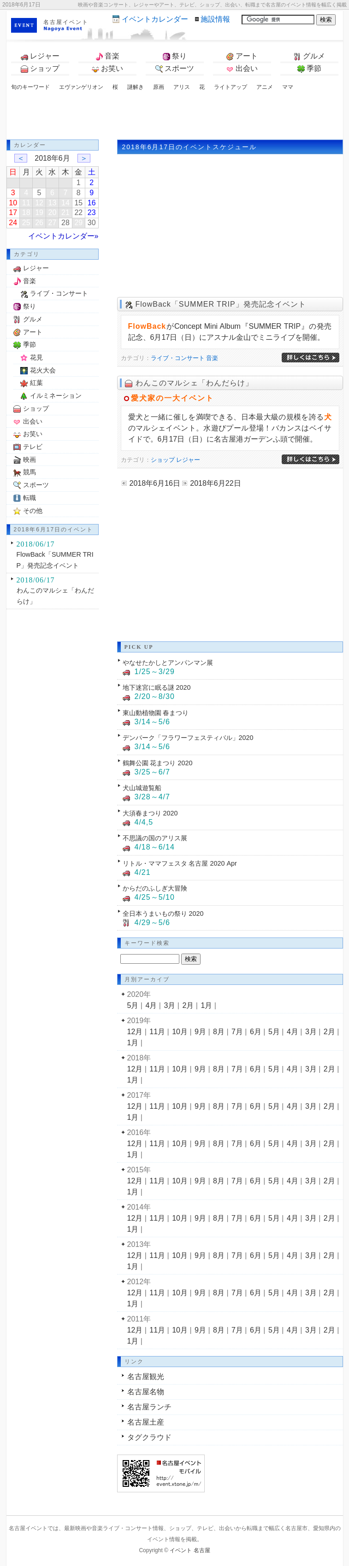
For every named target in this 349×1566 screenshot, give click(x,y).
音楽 (107, 56)
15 (78, 203)
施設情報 (215, 19)
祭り (175, 56)
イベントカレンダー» (63, 236)
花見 (36, 357)
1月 (206, 1005)
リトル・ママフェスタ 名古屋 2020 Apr (180, 863)
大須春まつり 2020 (150, 813)
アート (242, 56)
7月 (237, 1032)
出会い (242, 68)
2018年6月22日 (215, 483)
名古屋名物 (145, 1392)
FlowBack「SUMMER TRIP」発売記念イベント (221, 304)
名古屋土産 (145, 1422)
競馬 (29, 472)
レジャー (40, 56)
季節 (309, 68)
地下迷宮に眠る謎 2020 (157, 687)
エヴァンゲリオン (81, 87)
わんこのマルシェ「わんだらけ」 (194, 383)
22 (78, 212)
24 (13, 223)
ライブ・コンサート (178, 358)
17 (13, 212)
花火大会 (43, 370)
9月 (200, 1032)
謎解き (135, 87)
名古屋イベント (66, 22)
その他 (32, 510)
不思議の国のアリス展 (155, 838)
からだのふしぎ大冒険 (155, 888)
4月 (151, 1005)
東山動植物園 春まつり (156, 712)
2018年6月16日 (155, 483)
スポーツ (174, 68)
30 (92, 223)
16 (92, 203)
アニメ (264, 87)
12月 (135, 1032)
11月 (157, 1032)
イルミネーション (56, 395)
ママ (287, 87)
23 (92, 212)
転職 (29, 497)
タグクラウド (149, 1437)
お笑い (107, 68)
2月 (188, 1005)
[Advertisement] (175, 116)
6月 (255, 1032)
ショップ (40, 68)
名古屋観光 (145, 1376)
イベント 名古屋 (190, 1550)
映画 (29, 459)
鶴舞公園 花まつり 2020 (158, 763)
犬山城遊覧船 (142, 788)
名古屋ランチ (149, 1407)
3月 (169, 1005)
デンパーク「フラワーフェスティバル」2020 (188, 737)
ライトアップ (230, 87)
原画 (158, 87)
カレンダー (155, 19)
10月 (180, 1032)
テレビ (32, 446)
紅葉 (36, 382)
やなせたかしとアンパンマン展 (168, 662)
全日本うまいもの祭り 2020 (163, 913)
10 (13, 203)
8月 (219, 1032)
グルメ (309, 56)
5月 (133, 1005)
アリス (181, 87)
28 (65, 223)
